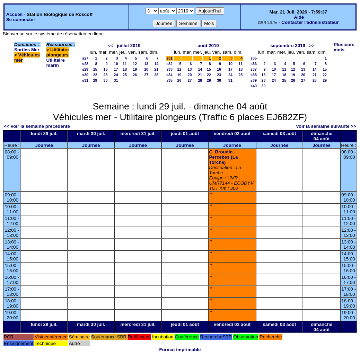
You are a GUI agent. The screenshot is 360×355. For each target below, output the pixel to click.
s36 (254, 64)
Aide (299, 17)
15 (95, 69)
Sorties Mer (26, 49)
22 (95, 75)
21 (156, 69)
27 (146, 75)
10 (116, 64)
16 (106, 69)
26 (135, 75)
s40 (254, 86)
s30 (85, 75)
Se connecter (20, 19)
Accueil (14, 14)
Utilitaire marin (55, 62)
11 (125, 64)
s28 (85, 64)
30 (106, 80)
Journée (44, 145)
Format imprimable (180, 349)
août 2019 (208, 45)
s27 (85, 58)
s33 (169, 69)
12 (135, 64)
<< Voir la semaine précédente (37, 126)
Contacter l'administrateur (310, 22)
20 (146, 69)
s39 (254, 80)
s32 (169, 64)
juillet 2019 (128, 45)
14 (156, 64)
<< (110, 45)
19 (135, 69)
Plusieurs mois (344, 47)
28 (156, 75)
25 (125, 75)
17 (116, 69)
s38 (254, 75)
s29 (85, 69)
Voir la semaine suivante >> (326, 126)
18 (125, 69)
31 (116, 80)
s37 (254, 69)
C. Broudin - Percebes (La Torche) (223, 157)
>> (312, 45)
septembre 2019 (287, 45)
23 (106, 75)
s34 (169, 75)
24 (116, 75)
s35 (169, 80)
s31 (85, 80)
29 (95, 80)
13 (146, 64)
